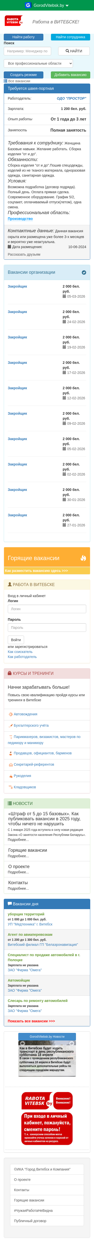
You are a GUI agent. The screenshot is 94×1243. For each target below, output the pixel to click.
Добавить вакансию (70, 75)
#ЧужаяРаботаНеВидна (33, 1211)
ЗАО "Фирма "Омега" (25, 970)
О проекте (22, 1180)
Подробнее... (18, 840)
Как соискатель (20, 652)
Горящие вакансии (29, 1200)
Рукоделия (19, 776)
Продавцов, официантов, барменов (40, 753)
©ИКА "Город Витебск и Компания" (42, 1169)
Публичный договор (30, 1221)
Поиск (9, 43)
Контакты (21, 1190)
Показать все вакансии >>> (31, 1021)
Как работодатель (22, 657)
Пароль (14, 619)
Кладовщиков (22, 787)
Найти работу (24, 37)
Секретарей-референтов (31, 764)
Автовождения (22, 714)
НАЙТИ (74, 51)
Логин (13, 601)
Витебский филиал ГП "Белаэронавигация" (43, 945)
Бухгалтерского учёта (28, 725)
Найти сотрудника (70, 37)
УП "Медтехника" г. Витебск (30, 924)
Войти (16, 640)
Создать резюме (23, 75)
